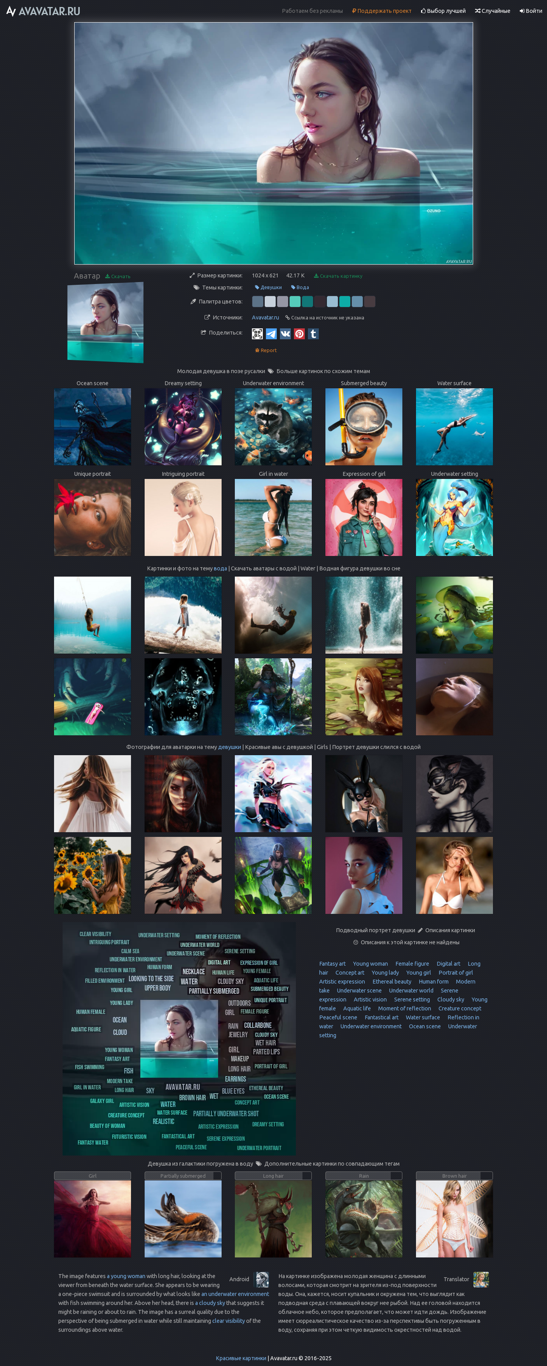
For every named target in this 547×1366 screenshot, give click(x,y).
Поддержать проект (382, 11)
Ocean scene (424, 1026)
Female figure (411, 964)
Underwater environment (370, 1026)
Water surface (422, 1017)
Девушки (268, 287)
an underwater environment (235, 1294)
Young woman (370, 964)
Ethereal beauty (391, 981)
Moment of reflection (404, 1008)
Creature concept (459, 1008)
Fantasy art (332, 964)
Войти (531, 11)
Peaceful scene (338, 1017)
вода (220, 568)
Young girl (418, 973)
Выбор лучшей (443, 11)
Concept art (349, 973)
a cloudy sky (210, 1303)
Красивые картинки (241, 1358)
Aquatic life (356, 1008)
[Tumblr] (313, 333)
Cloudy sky (450, 999)
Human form (433, 981)
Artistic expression (342, 981)
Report (266, 350)
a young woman (126, 1276)
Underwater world (410, 990)
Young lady (384, 973)
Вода (300, 287)
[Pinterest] (299, 333)
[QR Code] (257, 333)
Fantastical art (381, 1017)
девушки (229, 747)
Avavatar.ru (265, 317)
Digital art (447, 964)
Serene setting (411, 999)
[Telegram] (271, 333)
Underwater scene (359, 990)
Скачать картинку (338, 276)
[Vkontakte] (285, 333)
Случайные (492, 11)
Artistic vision (370, 999)
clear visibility (228, 1321)
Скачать (118, 276)
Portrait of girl (455, 973)
